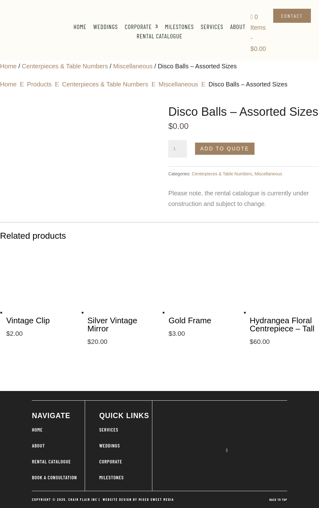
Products (39, 84)
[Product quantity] (177, 149)
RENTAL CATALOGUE (51, 461)
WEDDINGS (109, 445)
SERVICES (108, 429)
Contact (292, 16)
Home (80, 27)
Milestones (179, 27)
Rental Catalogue (160, 37)
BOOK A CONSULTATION (54, 477)
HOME (37, 429)
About (237, 27)
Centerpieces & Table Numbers (65, 66)
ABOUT (38, 445)
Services (212, 27)
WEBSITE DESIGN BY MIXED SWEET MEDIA (138, 499)
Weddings (105, 27)
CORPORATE (110, 461)
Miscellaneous (133, 66)
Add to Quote (224, 148)
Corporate (138, 27)
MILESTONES (111, 477)
